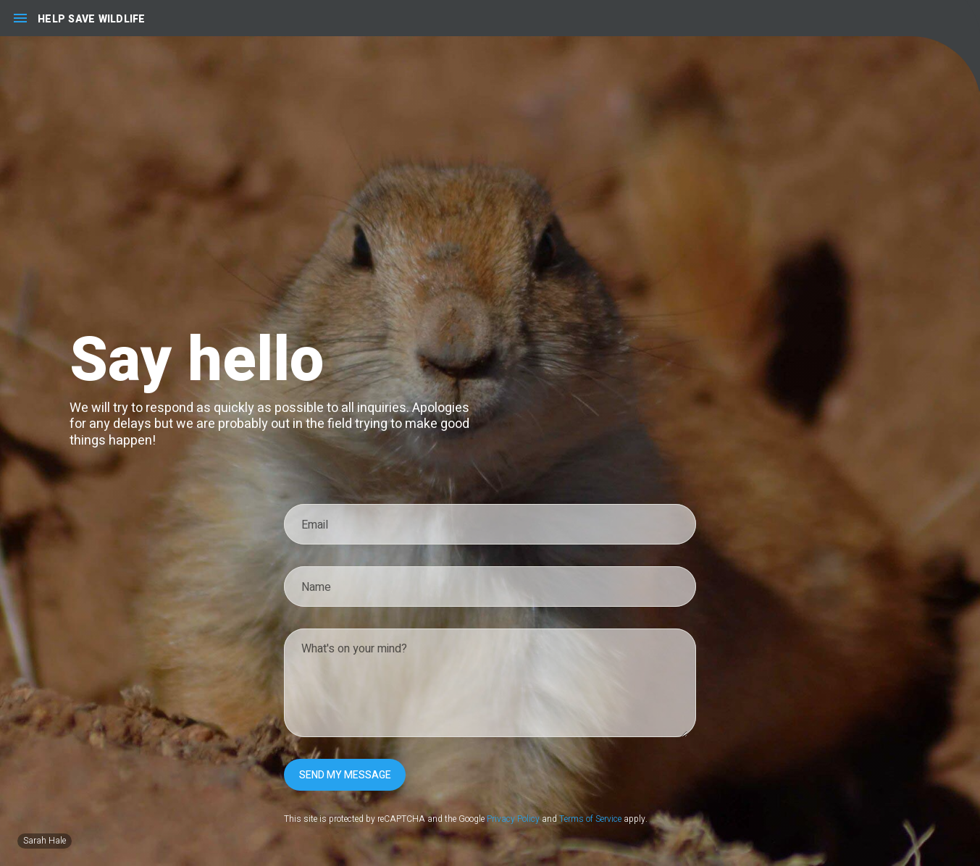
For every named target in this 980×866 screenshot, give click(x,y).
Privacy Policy (513, 818)
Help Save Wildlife (92, 19)
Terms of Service (590, 818)
